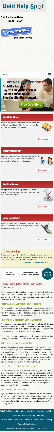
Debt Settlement (42, 411)
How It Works (7, 420)
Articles (33, 424)
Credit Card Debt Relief (26, 411)
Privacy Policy (23, 424)
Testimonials (38, 420)
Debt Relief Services (8, 411)
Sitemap (47, 420)
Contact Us (28, 420)
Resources (18, 420)
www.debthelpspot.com (31, 428)
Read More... (43, 139)
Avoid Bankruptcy (28, 415)
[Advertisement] (16, 55)
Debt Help (40, 415)
